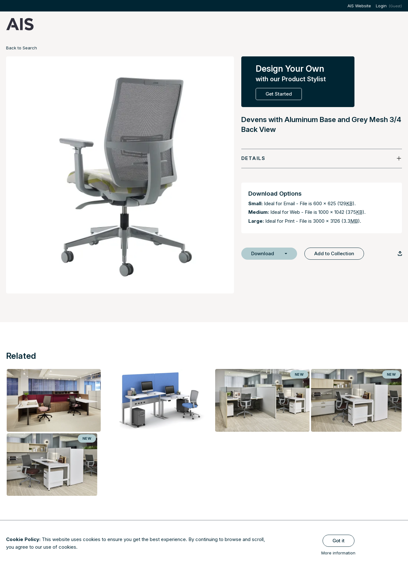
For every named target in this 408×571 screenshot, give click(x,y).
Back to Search (21, 47)
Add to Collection (334, 253)
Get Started (279, 94)
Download (262, 253)
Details (253, 158)
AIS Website (359, 5)
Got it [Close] (338, 541)
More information (338, 552)
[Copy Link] (400, 253)
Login (381, 5)
